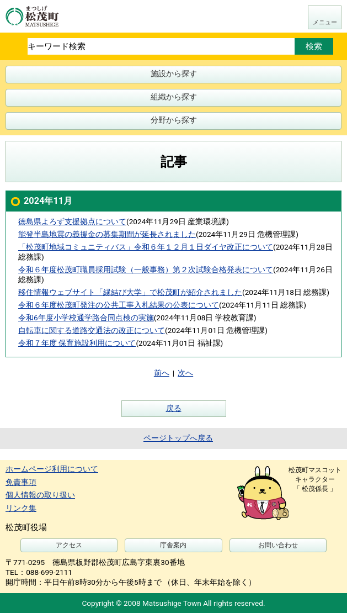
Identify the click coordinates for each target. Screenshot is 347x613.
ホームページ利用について (52, 468)
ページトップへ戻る (178, 438)
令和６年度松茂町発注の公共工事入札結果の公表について (118, 304)
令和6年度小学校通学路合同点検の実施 (86, 317)
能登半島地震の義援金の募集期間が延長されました (107, 234)
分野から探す (174, 119)
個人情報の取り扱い (40, 494)
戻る (173, 408)
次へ (185, 372)
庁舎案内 (173, 545)
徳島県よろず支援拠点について (72, 221)
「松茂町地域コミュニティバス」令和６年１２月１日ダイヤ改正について (145, 246)
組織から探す (174, 96)
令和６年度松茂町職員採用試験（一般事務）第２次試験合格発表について (145, 269)
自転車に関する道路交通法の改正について (91, 330)
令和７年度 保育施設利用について (77, 343)
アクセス (69, 545)
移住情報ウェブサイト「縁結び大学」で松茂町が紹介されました (130, 292)
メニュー (325, 22)
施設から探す (174, 73)
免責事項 (21, 482)
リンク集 (21, 508)
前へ (161, 372)
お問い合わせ (278, 545)
